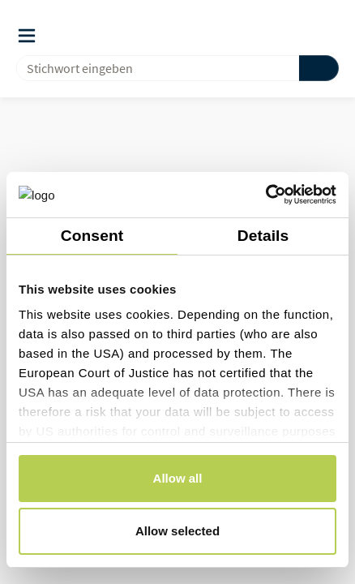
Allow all (178, 478)
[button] (299, 35)
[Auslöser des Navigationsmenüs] (26, 35)
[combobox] (151, 68)
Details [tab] (263, 235)
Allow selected (177, 531)
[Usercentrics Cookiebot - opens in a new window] (265, 194)
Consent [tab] (92, 235)
